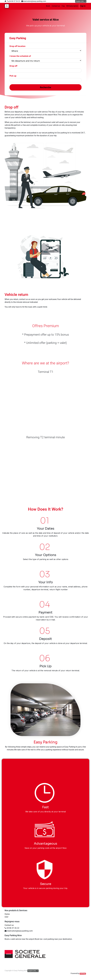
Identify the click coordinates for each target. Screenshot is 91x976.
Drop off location (17, 46)
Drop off (13, 66)
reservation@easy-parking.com (34, 1)
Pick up (12, 75)
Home (7, 914)
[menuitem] (48, 6)
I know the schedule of (20, 56)
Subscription (72, 6)
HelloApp (82, 973)
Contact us (9, 925)
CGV (6, 917)
